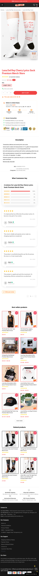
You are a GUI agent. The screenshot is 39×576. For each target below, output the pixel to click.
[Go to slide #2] (19, 64)
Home (2, 10)
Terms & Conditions (6, 525)
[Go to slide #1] (11, 64)
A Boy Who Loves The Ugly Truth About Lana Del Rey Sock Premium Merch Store (28, 477)
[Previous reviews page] (27, 296)
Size (3, 82)
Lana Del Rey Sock (28, 10)
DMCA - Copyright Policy (7, 530)
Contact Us (4, 546)
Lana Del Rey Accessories (13, 10)
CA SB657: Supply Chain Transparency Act (11, 532)
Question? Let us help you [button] (31, 574)
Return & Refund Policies (7, 544)
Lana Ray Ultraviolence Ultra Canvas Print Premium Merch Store (27, 357)
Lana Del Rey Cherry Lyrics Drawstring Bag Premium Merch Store (28, 385)
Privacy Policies (5, 527)
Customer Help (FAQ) (6, 549)
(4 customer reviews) (14, 77)
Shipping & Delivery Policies (8, 539)
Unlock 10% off (36, 569)
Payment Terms (5, 542)
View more (19, 420)
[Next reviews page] (35, 296)
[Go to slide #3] (28, 64)
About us (3, 523)
